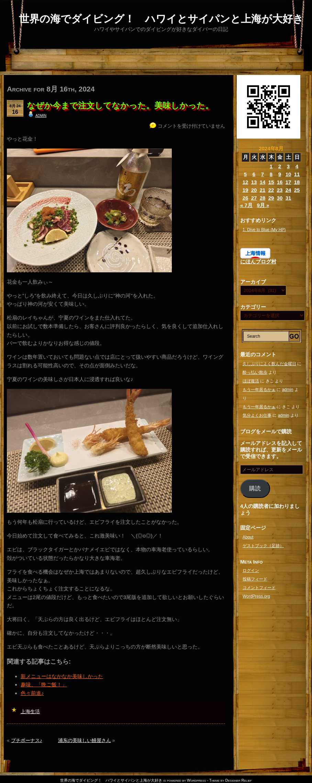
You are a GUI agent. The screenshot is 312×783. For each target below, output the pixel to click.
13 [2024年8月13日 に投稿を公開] (254, 182)
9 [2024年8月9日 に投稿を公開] (279, 174)
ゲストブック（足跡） (263, 545)
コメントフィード (259, 587)
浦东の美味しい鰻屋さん (84, 740)
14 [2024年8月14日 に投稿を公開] (263, 182)
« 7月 (246, 205)
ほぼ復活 (251, 381)
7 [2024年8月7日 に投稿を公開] (262, 174)
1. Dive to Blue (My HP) (264, 229)
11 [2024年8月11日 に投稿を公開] (297, 174)
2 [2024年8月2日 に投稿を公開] (279, 166)
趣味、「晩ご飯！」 (44, 684)
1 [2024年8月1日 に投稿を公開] (271, 166)
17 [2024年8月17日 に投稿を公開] (288, 182)
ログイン (251, 570)
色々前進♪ (32, 693)
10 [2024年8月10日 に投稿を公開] (288, 174)
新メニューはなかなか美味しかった (62, 676)
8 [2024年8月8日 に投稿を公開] (271, 174)
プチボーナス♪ (26, 740)
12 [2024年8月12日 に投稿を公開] (245, 182)
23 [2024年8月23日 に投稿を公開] (280, 190)
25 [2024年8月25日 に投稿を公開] (297, 190)
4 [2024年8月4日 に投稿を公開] (297, 166)
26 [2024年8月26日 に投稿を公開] (245, 198)
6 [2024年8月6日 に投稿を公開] (254, 174)
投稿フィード (255, 579)
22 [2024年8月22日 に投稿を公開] (271, 190)
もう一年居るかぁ (259, 389)
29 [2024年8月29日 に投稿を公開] (271, 198)
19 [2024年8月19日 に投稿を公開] (245, 190)
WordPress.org (256, 596)
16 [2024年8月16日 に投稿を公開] (280, 182)
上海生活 (30, 711)
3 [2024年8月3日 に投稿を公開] (288, 166)
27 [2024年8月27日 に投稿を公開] (254, 198)
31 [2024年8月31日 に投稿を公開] (288, 198)
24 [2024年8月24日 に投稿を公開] (288, 190)
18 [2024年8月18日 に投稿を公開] (297, 182)
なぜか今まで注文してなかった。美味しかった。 (120, 105)
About (248, 537)
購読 (255, 488)
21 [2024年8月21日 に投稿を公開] (263, 190)
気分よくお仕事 (257, 415)
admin (40, 115)
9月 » (263, 205)
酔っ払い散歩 (255, 372)
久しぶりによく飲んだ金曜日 (269, 363)
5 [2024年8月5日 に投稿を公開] (245, 174)
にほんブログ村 (258, 261)
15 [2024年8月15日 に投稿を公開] (271, 182)
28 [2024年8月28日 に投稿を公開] (263, 198)
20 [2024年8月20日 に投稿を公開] (254, 190)
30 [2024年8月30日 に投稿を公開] (280, 198)
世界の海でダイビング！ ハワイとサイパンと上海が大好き (161, 18)
